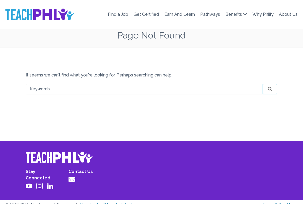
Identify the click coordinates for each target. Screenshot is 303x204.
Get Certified (146, 14)
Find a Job (118, 14)
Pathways (210, 14)
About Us (288, 14)
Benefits (233, 14)
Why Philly (263, 14)
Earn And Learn (179, 14)
